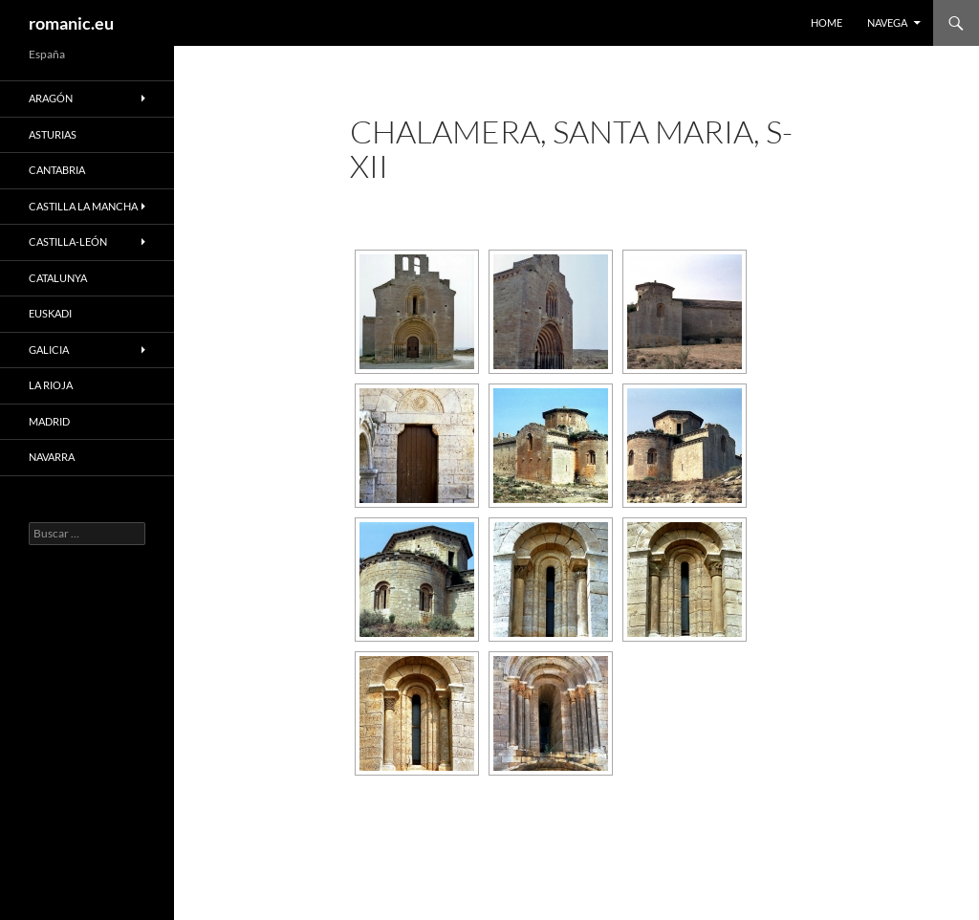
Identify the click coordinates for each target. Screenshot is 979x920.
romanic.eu (71, 22)
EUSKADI (50, 313)
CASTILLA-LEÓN (68, 241)
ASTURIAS (52, 134)
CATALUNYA (58, 278)
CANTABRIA (57, 170)
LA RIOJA (51, 385)
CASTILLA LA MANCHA (83, 206)
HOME (826, 22)
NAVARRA (52, 456)
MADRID (49, 421)
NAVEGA (887, 22)
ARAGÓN (51, 98)
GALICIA (49, 349)
